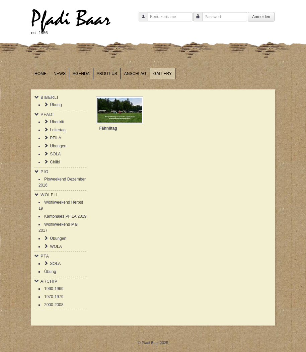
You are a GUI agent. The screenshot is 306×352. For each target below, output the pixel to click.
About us (107, 73)
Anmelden (261, 16)
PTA (45, 256)
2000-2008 (53, 304)
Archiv (49, 281)
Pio (45, 171)
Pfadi (47, 114)
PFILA (55, 138)
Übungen (58, 146)
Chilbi (55, 162)
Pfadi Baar (70, 19)
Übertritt (57, 122)
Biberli (49, 97)
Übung (56, 104)
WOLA (56, 246)
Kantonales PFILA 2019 (65, 216)
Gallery (162, 73)
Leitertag (58, 130)
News (60, 73)
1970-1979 (53, 296)
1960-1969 (53, 288)
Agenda (81, 73)
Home (40, 73)
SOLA (55, 154)
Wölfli (49, 195)
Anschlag (135, 73)
